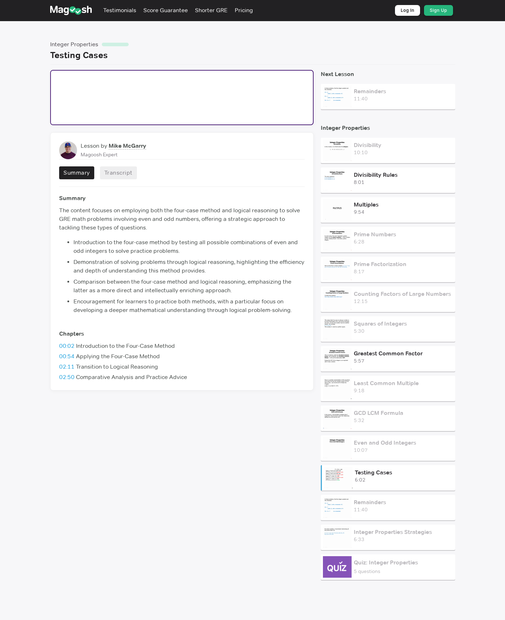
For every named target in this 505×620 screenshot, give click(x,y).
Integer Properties (74, 44)
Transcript (118, 172)
